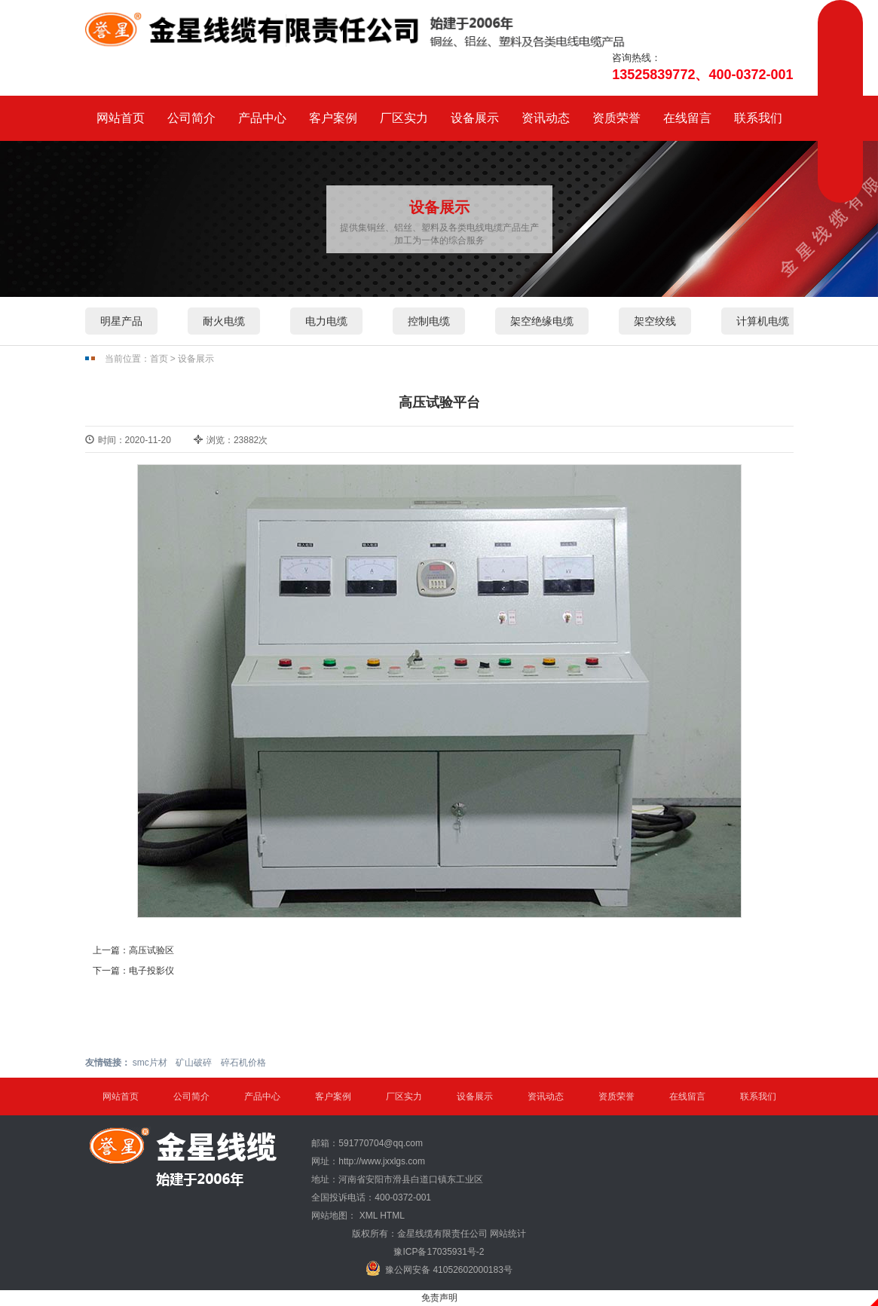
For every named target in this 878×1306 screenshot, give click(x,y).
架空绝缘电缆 (542, 321)
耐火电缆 (224, 321)
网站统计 (508, 1233)
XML (368, 1215)
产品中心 (262, 118)
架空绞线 (655, 321)
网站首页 (120, 118)
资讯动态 (546, 118)
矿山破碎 (194, 1062)
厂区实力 (404, 118)
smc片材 (150, 1062)
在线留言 (687, 118)
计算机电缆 (762, 321)
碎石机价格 (243, 1062)
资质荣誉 (616, 118)
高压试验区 (151, 950)
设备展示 (475, 118)
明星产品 (121, 321)
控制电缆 (429, 321)
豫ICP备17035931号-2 (438, 1251)
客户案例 (333, 118)
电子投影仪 (151, 970)
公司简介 (191, 118)
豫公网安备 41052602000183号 (439, 1268)
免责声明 (439, 1297)
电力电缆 (326, 321)
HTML (392, 1215)
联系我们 (758, 118)
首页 (159, 358)
